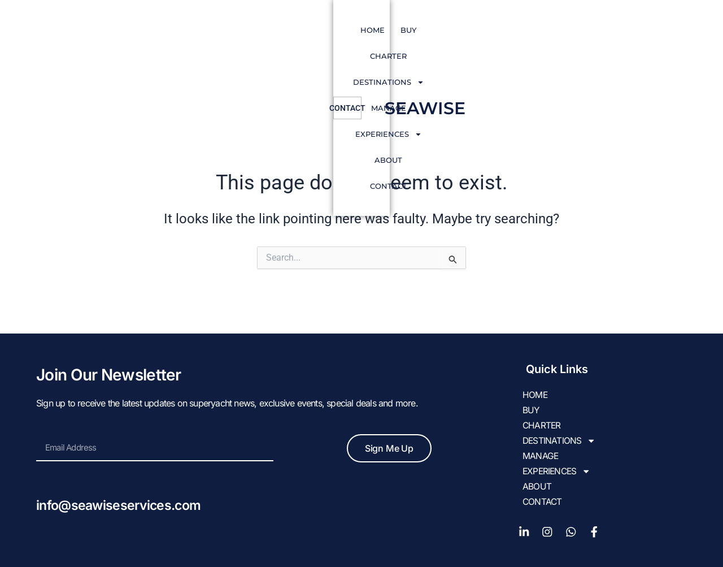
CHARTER (252, 29)
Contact (569, 29)
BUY (211, 29)
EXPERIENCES (458, 30)
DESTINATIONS (322, 30)
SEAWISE (647, 30)
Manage (391, 29)
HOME (175, 29)
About (521, 29)
